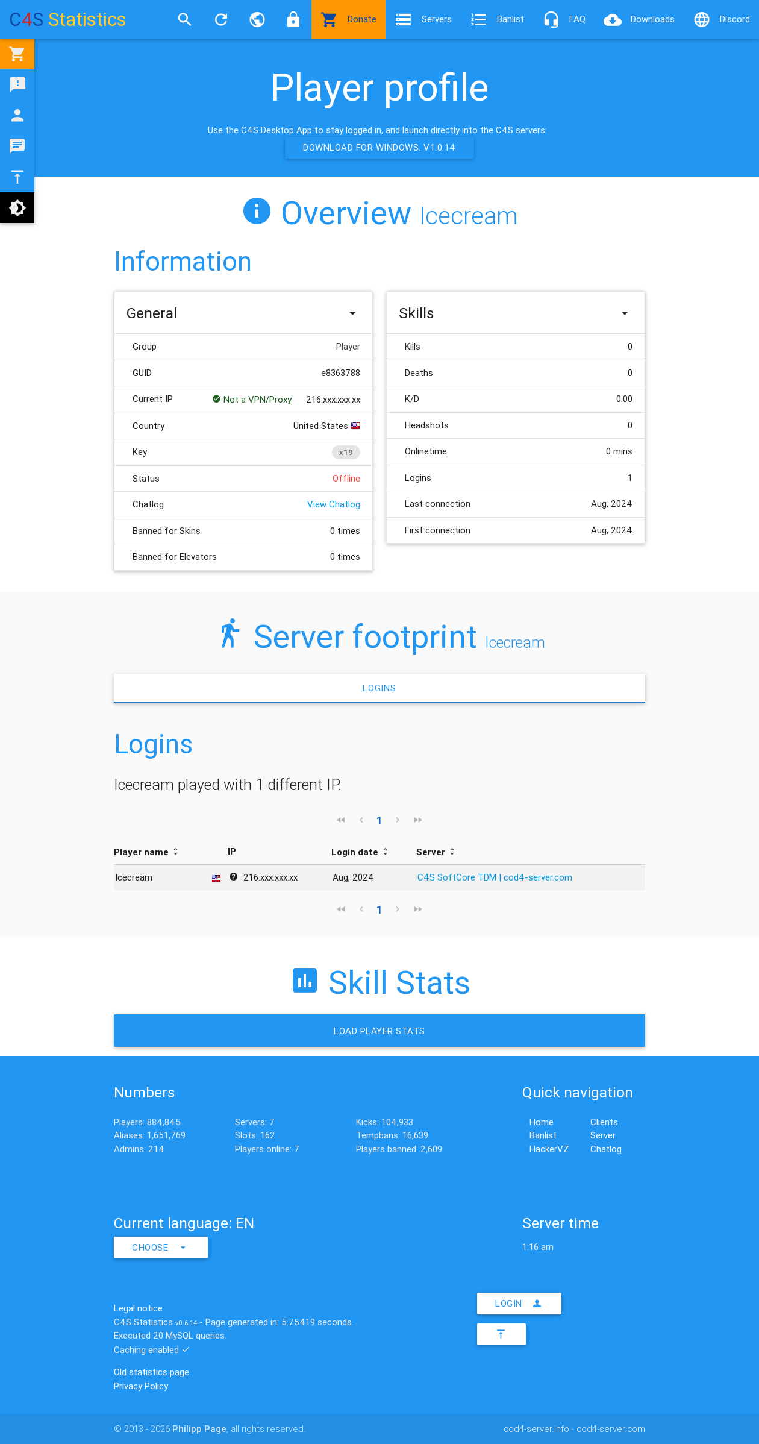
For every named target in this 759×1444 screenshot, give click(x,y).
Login (519, 1303)
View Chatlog (333, 504)
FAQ (564, 19)
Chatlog (606, 1149)
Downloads (639, 19)
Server (603, 1135)
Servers (423, 19)
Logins (379, 688)
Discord (721, 19)
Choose (161, 1247)
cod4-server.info (536, 1428)
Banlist (497, 19)
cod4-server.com (610, 1428)
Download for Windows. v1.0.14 (379, 147)
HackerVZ (549, 1149)
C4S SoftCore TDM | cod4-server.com (494, 877)
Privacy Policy (141, 1386)
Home (541, 1122)
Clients (604, 1122)
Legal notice (138, 1308)
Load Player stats (379, 1031)
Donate (348, 19)
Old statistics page (151, 1372)
